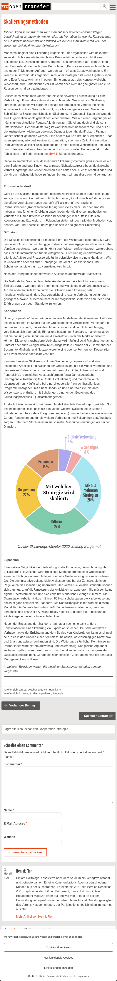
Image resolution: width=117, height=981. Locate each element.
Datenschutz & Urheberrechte (61, 976)
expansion (31, 729)
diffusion (17, 729)
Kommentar (13, 764)
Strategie (58, 693)
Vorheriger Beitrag (22, 705)
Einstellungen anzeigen (58, 967)
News (25, 693)
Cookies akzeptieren (58, 947)
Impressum (83, 976)
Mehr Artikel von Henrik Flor (34, 916)
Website (9, 836)
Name (9, 810)
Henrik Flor (55, 689)
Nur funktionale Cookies (58, 957)
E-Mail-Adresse (15, 823)
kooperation (47, 729)
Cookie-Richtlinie (36, 976)
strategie (62, 729)
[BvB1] (53, 153)
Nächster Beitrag (96, 715)
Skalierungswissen (40, 693)
